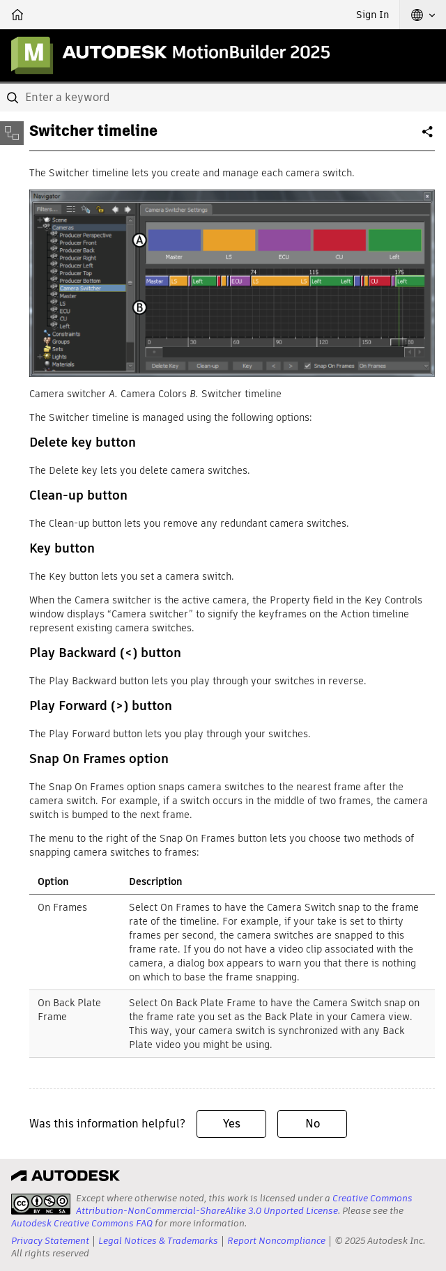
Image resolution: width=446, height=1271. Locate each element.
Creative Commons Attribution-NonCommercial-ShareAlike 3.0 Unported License (244, 1204)
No (312, 1124)
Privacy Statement (50, 1240)
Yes (231, 1124)
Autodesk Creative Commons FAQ (82, 1223)
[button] (423, 14)
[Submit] (14, 97)
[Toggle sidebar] (12, 133)
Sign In (372, 15)
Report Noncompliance (276, 1240)
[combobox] (223, 97)
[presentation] (40, 1204)
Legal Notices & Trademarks (158, 1240)
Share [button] (428, 137)
